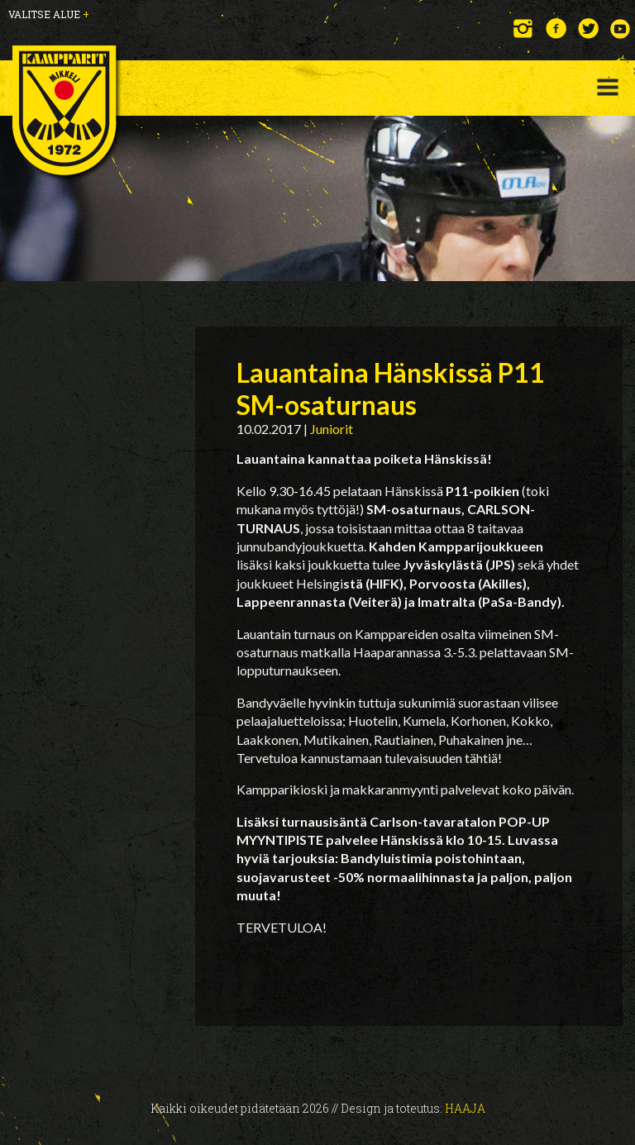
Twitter (588, 28)
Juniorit (331, 429)
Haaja (465, 1108)
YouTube (620, 28)
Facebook (556, 28)
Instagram (523, 28)
